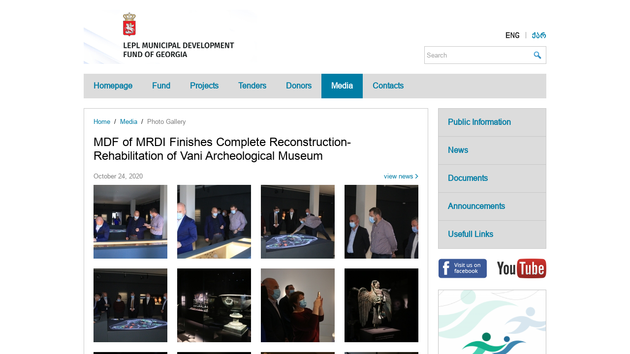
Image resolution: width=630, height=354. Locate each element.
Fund (161, 86)
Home (102, 121)
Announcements (476, 206)
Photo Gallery (166, 121)
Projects (204, 86)
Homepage (113, 86)
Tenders (252, 86)
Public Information (479, 122)
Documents (468, 178)
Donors (299, 86)
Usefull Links (470, 234)
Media (342, 86)
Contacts (388, 86)
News (458, 150)
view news (398, 176)
